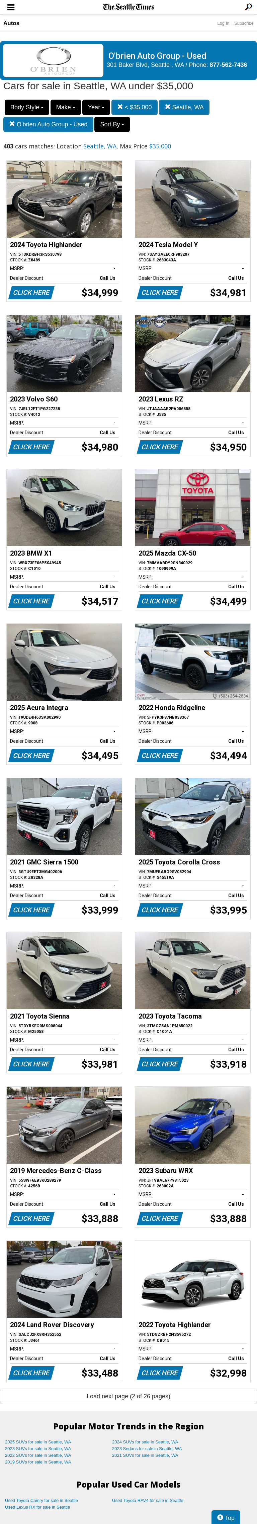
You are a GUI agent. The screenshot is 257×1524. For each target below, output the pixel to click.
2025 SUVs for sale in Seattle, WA (38, 1441)
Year (96, 107)
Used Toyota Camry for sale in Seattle (41, 1500)
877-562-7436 (228, 65)
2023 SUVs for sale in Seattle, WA (38, 1448)
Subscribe (244, 23)
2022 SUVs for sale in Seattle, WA (38, 1455)
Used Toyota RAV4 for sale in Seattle (147, 1500)
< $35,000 (134, 107)
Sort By (112, 124)
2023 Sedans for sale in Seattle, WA (147, 1448)
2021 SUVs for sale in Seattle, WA (145, 1455)
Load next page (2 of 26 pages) (128, 1396)
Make (65, 107)
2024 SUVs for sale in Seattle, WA (145, 1441)
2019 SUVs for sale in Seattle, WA (38, 1461)
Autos (11, 23)
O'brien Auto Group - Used (48, 124)
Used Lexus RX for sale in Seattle (37, 1507)
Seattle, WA (184, 107)
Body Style (27, 107)
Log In (223, 23)
